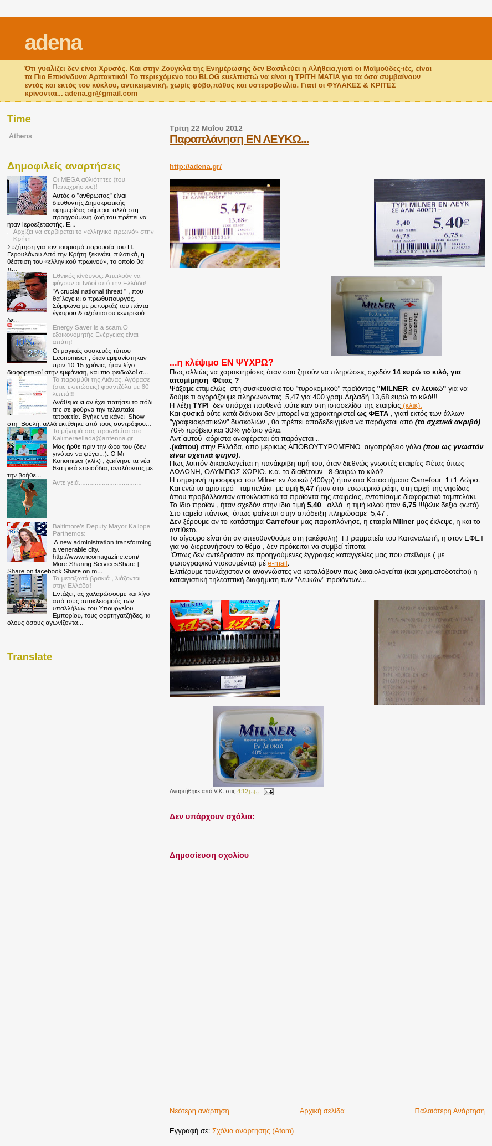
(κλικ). (411, 405)
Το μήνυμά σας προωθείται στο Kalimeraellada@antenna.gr (97, 434)
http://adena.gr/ (196, 166)
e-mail (277, 563)
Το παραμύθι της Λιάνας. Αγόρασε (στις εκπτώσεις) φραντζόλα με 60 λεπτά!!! (101, 386)
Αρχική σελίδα (322, 1111)
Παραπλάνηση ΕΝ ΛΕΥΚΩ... (239, 138)
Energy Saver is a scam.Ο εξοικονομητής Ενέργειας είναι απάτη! (96, 334)
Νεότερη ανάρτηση (199, 1111)
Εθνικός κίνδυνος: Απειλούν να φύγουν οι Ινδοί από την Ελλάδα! (100, 279)
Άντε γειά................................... (97, 482)
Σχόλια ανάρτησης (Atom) (253, 1131)
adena (52, 42)
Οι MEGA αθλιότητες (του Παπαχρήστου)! (89, 183)
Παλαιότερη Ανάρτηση (450, 1111)
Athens (20, 136)
